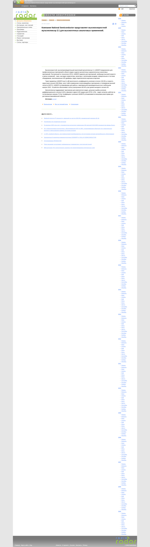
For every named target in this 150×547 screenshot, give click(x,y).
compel (54, 99)
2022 (119, 92)
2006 (119, 486)
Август (123, 39)
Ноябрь (123, 64)
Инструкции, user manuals (25, 25)
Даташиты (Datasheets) (24, 21)
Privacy (85, 545)
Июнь (123, 58)
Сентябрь (124, 41)
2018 (119, 191)
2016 (119, 240)
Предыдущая (48, 104)
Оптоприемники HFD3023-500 (53, 141)
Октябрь (123, 43)
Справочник (20, 34)
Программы (20, 29)
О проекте (25, 6)
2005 (119, 511)
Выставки (20, 40)
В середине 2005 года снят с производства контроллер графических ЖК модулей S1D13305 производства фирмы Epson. (79, 125)
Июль (123, 37)
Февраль (124, 22)
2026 (119, 18)
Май (122, 35)
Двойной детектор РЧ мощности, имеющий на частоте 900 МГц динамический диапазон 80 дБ (71, 118)
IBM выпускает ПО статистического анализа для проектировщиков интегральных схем (69, 147)
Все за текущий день (61, 104)
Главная (44, 20)
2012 (119, 339)
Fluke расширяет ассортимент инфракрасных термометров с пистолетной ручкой (68, 144)
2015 (119, 265)
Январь (123, 20)
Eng (31, 545)
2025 (119, 28)
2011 (119, 363)
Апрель (123, 26)
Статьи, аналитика (23, 23)
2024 (119, 47)
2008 (119, 437)
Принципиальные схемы (24, 27)
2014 (119, 289)
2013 (119, 314)
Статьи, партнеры (22, 42)
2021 (119, 117)
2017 (119, 215)
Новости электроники (63, 20)
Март (122, 24)
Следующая (74, 104)
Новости (17, 6)
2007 (119, 462)
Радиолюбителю (22, 31)
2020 (119, 141)
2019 (119, 166)
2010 (119, 388)
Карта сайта (25, 545)
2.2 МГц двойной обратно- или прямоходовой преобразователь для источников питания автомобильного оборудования (79, 134)
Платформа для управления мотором (55, 121)
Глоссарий (20, 36)
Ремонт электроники (23, 38)
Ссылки (72, 545)
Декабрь (123, 45)
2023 (119, 68)
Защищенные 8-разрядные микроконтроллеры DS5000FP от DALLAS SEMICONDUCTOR (70, 137)
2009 (119, 413)
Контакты (33, 6)
